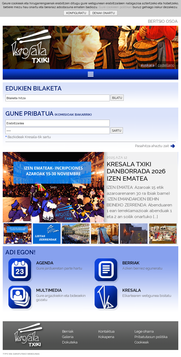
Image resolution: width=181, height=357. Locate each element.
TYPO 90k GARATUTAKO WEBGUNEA (21, 354)
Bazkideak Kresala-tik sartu (29, 137)
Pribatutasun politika (151, 337)
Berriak (67, 331)
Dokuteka (70, 342)
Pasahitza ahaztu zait (152, 146)
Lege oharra (144, 331)
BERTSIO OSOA (162, 21)
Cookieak (142, 342)
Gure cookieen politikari (115, 7)
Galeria (67, 337)
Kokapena (106, 337)
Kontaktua (106, 331)
